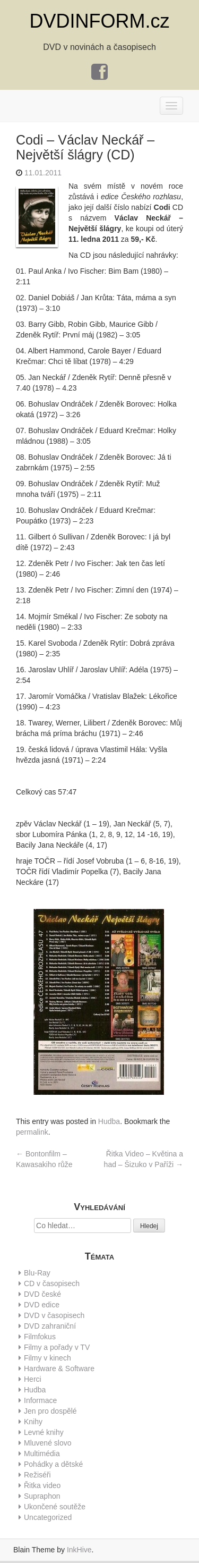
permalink (32, 1132)
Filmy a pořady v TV (57, 1347)
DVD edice (41, 1304)
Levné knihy (44, 1432)
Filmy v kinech (47, 1358)
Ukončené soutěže (54, 1506)
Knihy (33, 1421)
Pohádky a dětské (53, 1464)
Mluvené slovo (48, 1443)
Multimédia (42, 1453)
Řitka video (42, 1485)
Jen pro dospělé (50, 1411)
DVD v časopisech (54, 1315)
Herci (32, 1379)
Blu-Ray (37, 1273)
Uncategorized (48, 1517)
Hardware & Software (59, 1368)
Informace (40, 1400)
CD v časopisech (52, 1283)
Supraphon (42, 1496)
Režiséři (37, 1475)
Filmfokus (40, 1336)
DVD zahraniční (50, 1326)
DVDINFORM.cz (100, 21)
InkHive (79, 1549)
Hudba (109, 1121)
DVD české (42, 1294)
